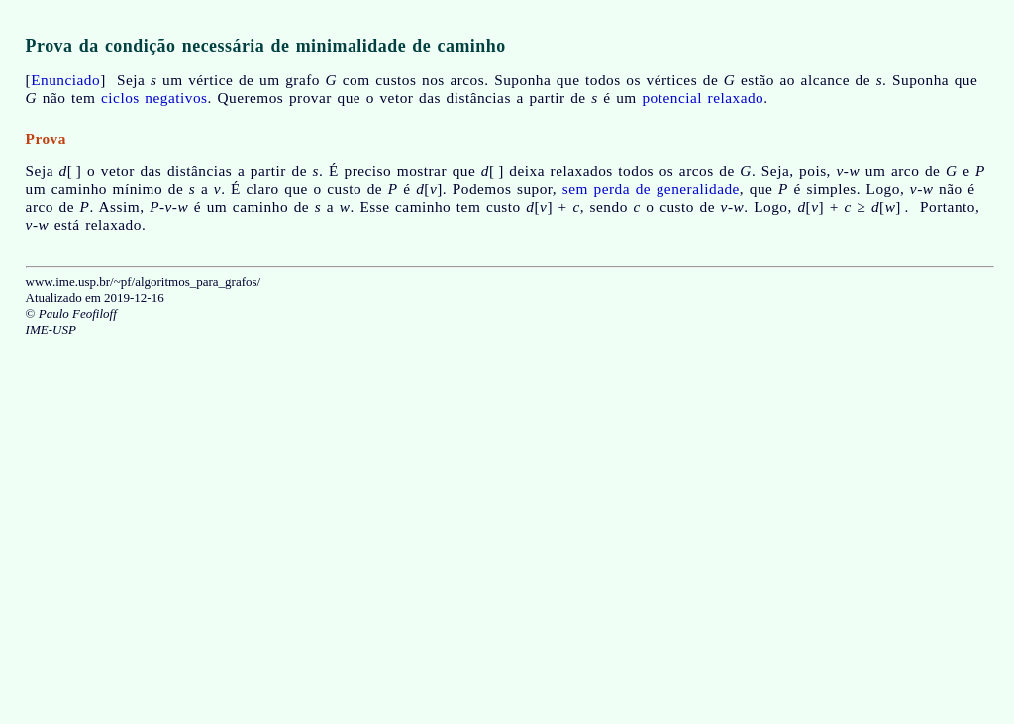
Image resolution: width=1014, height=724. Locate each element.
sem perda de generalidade (651, 188)
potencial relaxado (702, 97)
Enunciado (65, 79)
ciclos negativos (154, 97)
